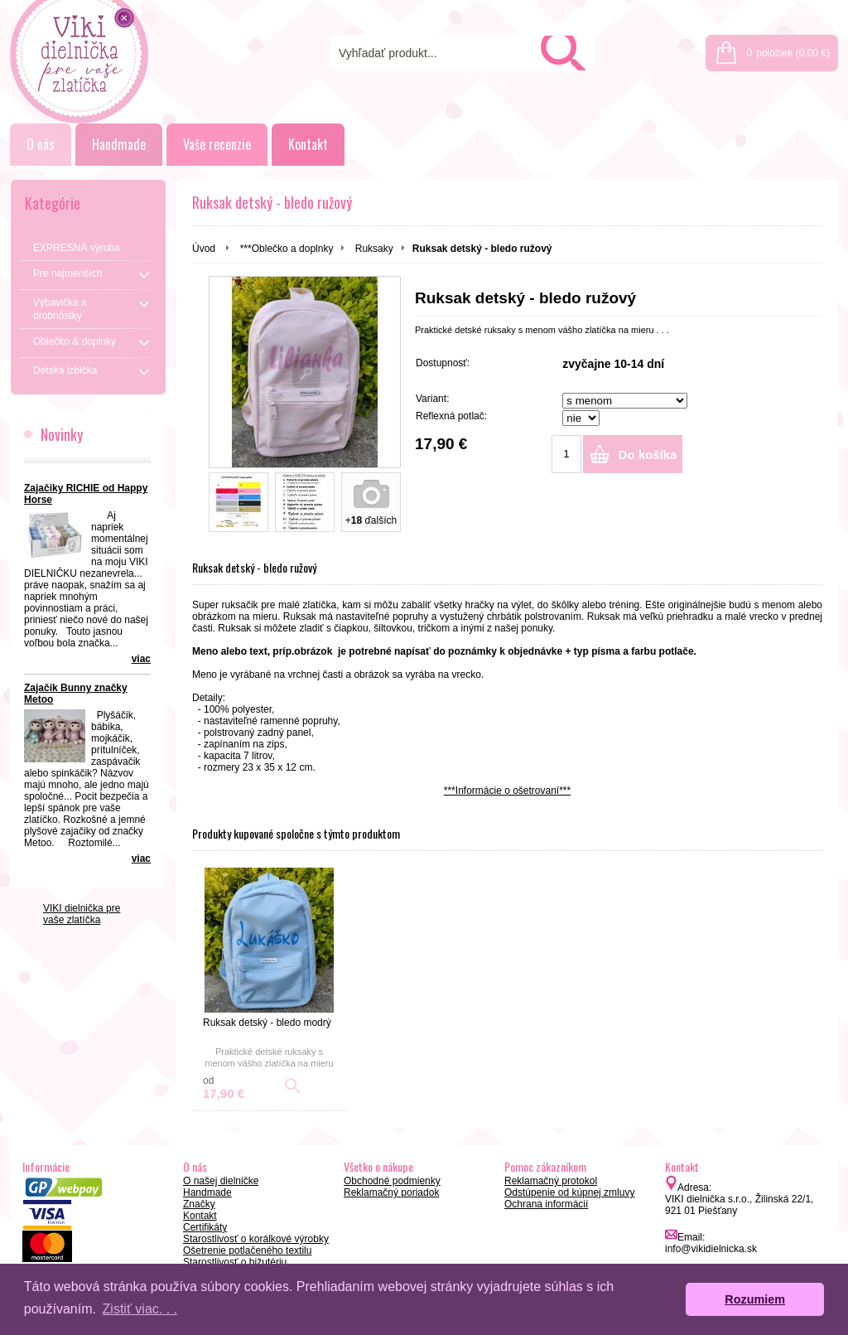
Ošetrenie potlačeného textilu (247, 1250)
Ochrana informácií (546, 1204)
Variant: (432, 398)
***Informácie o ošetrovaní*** (507, 790)
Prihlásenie (729, 10)
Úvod (203, 248)
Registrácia (802, 10)
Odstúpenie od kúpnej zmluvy (569, 1192)
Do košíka (648, 454)
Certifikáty (205, 1227)
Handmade (119, 144)
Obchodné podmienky (392, 1181)
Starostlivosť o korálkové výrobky (256, 1239)
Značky (199, 1204)
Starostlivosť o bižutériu (235, 1262)
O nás (40, 144)
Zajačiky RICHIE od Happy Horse (85, 493)
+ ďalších (371, 520)
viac (141, 659)
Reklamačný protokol (550, 1181)
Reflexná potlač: (451, 416)
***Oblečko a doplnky (287, 248)
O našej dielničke (220, 1181)
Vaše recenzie (217, 144)
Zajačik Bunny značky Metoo (76, 693)
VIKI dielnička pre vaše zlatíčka (81, 914)
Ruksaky (374, 248)
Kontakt (308, 144)
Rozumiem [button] (755, 1299)
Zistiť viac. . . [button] (140, 1309)
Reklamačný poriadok (391, 1192)
